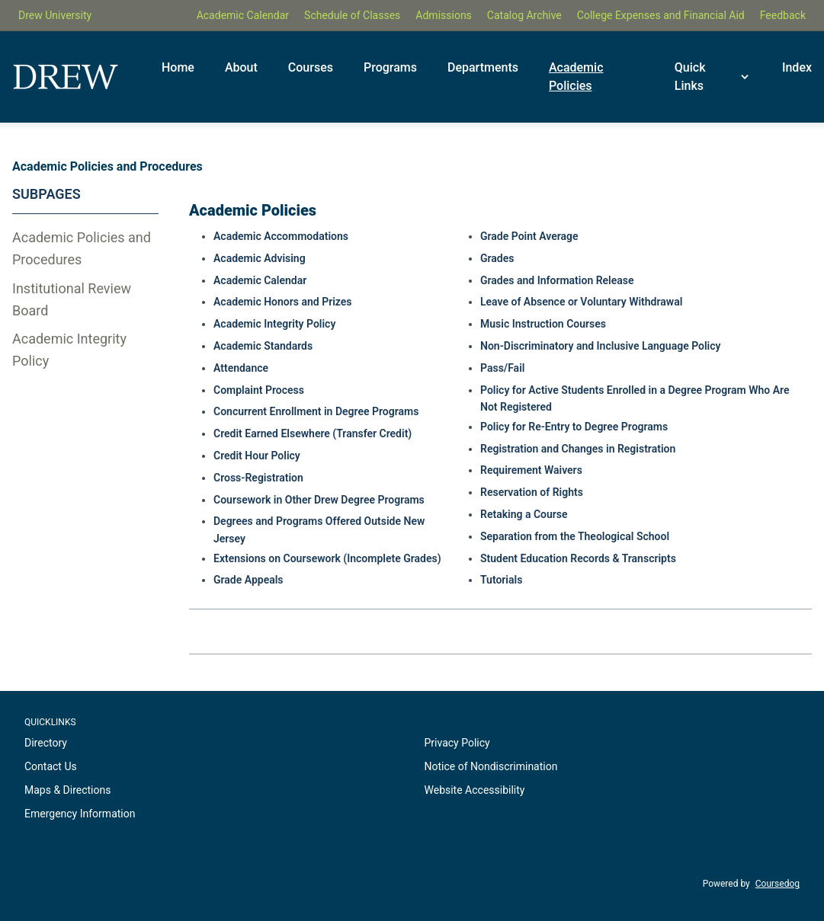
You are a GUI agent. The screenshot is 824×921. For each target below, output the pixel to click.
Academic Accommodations (280, 236)
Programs (390, 67)
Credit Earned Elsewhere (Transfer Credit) (312, 433)
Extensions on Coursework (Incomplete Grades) (327, 558)
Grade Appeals (248, 580)
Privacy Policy (457, 743)
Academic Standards (263, 346)
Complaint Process (258, 390)
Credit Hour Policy (256, 455)
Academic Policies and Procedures (81, 248)
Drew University (54, 15)
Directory (45, 743)
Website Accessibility (475, 790)
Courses (310, 67)
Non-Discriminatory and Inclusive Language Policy (600, 346)
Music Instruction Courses (543, 324)
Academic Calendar (243, 15)
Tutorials (501, 580)
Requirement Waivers (531, 470)
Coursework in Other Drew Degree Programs (319, 500)
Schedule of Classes (352, 15)
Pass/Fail (502, 368)
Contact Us (50, 766)
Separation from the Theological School (574, 536)
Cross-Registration (258, 478)
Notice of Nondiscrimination (491, 766)
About (241, 67)
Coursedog (777, 883)
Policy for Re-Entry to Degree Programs (574, 427)
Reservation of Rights (531, 492)
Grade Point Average (529, 236)
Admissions (443, 15)
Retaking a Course (524, 514)
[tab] (85, 248)
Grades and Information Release (557, 280)
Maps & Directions (67, 790)
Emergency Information (79, 813)
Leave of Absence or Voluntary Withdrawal (581, 302)
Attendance (240, 368)
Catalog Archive (524, 15)
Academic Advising (259, 258)
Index (797, 67)
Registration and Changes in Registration (577, 449)
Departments (482, 67)
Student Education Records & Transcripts (578, 558)
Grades (497, 258)
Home (178, 67)
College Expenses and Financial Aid (661, 15)
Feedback (783, 15)
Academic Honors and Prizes (282, 302)
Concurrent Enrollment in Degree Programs (315, 411)
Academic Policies (576, 76)
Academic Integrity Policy (69, 350)
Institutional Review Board (71, 299)
